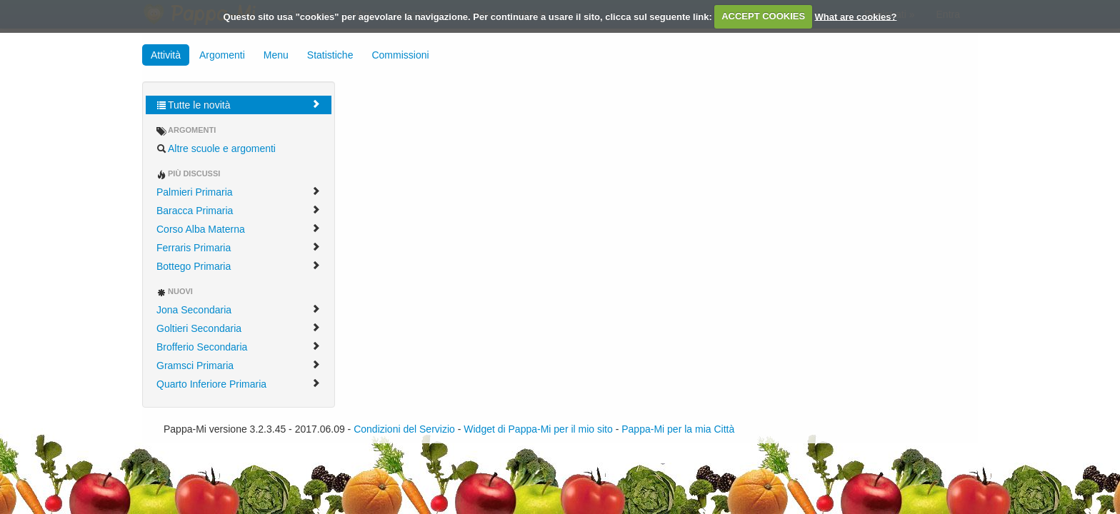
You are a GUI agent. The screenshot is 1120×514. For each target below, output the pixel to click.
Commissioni (400, 55)
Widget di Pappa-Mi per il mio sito (538, 429)
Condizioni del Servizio (404, 429)
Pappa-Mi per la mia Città (677, 429)
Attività (166, 55)
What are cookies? (856, 16)
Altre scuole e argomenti (216, 148)
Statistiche (330, 55)
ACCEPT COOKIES (763, 16)
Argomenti (222, 55)
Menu (276, 55)
